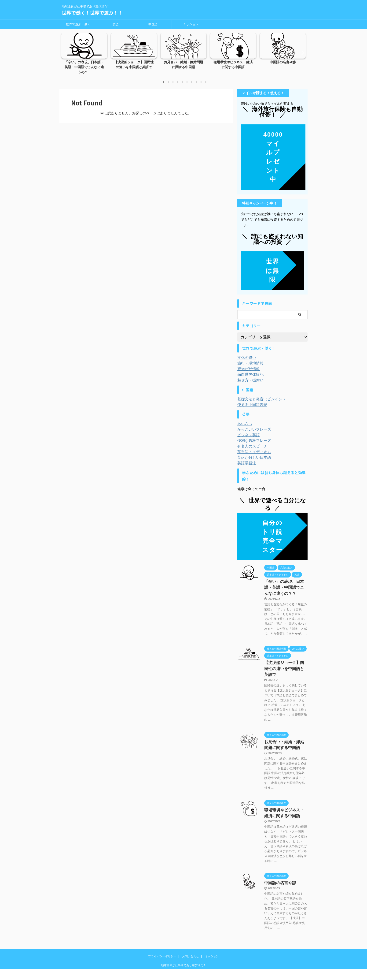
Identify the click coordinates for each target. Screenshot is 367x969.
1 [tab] (163, 77)
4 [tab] (177, 77)
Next (301, 50)
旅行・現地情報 (248, 358)
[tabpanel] (84, 52)
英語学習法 (245, 458)
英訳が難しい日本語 (252, 452)
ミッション (190, 24)
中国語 (153, 24)
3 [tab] (173, 77)
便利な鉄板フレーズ (252, 435)
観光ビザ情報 (247, 364)
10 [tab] (205, 77)
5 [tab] (182, 77)
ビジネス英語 (247, 430)
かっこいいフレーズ (252, 424)
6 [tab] (187, 77)
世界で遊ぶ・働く (78, 24)
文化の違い (245, 352)
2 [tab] (168, 77)
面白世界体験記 (248, 369)
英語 (116, 24)
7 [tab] (191, 77)
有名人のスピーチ (250, 441)
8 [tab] (196, 77)
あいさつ (243, 419)
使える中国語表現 (250, 400)
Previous (65, 50)
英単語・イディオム (252, 447)
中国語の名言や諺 (283, 62)
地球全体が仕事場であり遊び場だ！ (183, 947)
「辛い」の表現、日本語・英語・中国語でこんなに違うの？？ (285, 581)
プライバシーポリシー (162, 938)
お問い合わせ (190, 938)
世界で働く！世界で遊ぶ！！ (92, 12)
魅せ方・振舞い (248, 375)
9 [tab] (201, 77)
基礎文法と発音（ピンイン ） (259, 394)
